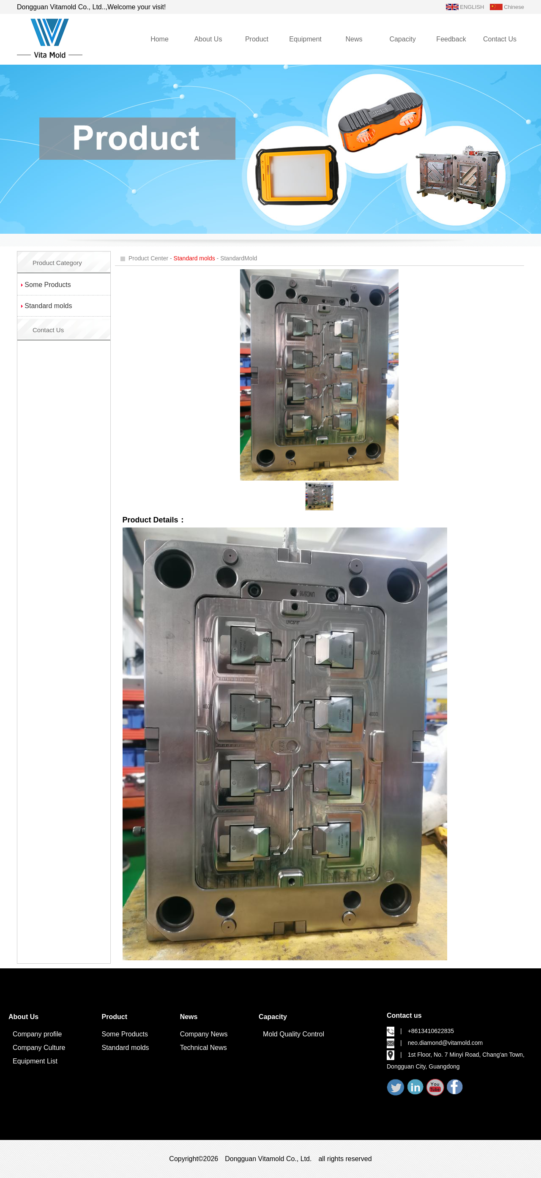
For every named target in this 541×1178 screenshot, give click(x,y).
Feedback (451, 39)
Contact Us (499, 39)
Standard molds (125, 1047)
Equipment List (35, 1061)
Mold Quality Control (293, 1034)
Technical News (203, 1047)
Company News (204, 1034)
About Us (208, 39)
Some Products (125, 1034)
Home (159, 39)
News (353, 39)
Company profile (37, 1034)
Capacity (402, 39)
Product (256, 39)
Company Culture (39, 1047)
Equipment (305, 39)
